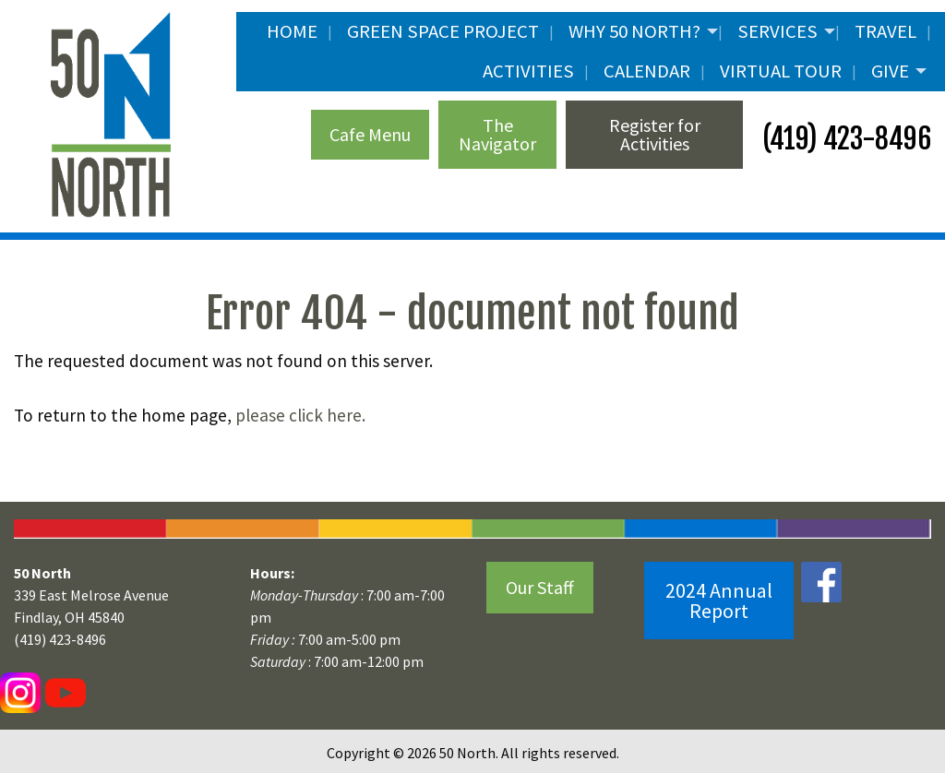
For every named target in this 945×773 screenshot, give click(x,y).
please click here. (300, 415)
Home (292, 31)
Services (777, 31)
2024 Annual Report (718, 600)
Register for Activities (654, 134)
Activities (528, 71)
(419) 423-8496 (844, 139)
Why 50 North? (634, 31)
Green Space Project (443, 31)
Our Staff (540, 587)
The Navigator (497, 134)
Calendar (647, 71)
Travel (885, 31)
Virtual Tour (781, 71)
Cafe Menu (370, 134)
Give (890, 71)
